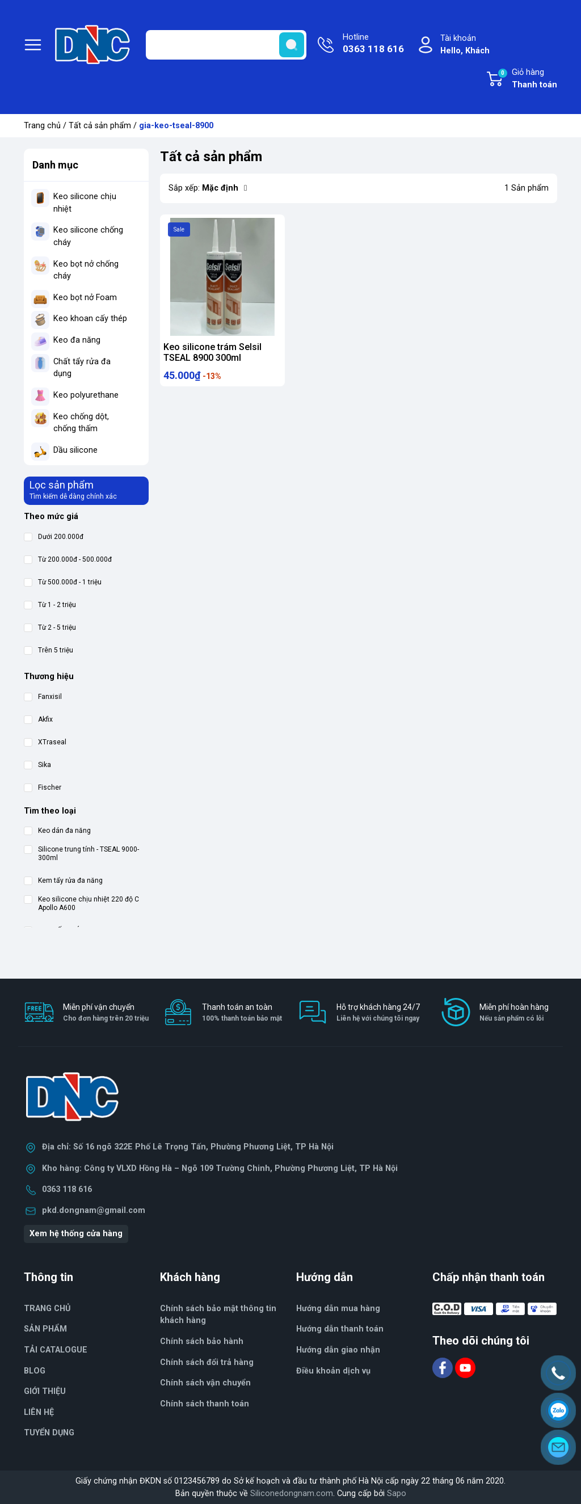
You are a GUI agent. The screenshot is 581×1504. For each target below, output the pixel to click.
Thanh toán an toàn (242, 1012)
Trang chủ (42, 125)
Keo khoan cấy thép (90, 318)
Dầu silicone (75, 450)
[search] (291, 44)
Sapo (396, 1493)
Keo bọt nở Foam (85, 297)
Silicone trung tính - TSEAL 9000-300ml (81, 853)
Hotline (373, 44)
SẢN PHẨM (45, 1329)
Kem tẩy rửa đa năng (63, 881)
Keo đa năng (76, 340)
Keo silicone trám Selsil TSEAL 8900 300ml (212, 352)
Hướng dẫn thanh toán (340, 1329)
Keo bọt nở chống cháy (86, 270)
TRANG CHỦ (47, 1308)
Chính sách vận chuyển (205, 1383)
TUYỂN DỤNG (49, 1433)
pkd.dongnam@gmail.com (93, 1210)
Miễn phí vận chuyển (106, 1012)
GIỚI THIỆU (45, 1391)
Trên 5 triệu (48, 650)
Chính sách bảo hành (201, 1341)
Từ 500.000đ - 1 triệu (63, 582)
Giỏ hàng (527, 79)
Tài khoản (465, 45)
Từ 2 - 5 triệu (50, 627)
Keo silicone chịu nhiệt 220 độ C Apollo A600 (81, 903)
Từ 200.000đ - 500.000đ (68, 559)
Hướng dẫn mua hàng (338, 1308)
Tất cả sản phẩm (100, 125)
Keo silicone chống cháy (88, 236)
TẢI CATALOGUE (55, 1350)
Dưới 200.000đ (53, 537)
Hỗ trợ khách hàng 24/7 (378, 1012)
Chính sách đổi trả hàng (207, 1362)
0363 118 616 (67, 1189)
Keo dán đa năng (57, 831)
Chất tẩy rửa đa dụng (82, 368)
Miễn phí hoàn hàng (514, 1012)
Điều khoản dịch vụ (333, 1371)
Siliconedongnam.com (291, 1493)
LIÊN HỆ (39, 1412)
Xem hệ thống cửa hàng (76, 1233)
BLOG (34, 1371)
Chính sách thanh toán (204, 1404)
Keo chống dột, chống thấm (81, 423)
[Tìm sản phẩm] (226, 45)
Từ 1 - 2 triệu (50, 605)
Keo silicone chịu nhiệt (84, 203)
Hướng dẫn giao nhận (338, 1350)
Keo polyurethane (86, 395)
